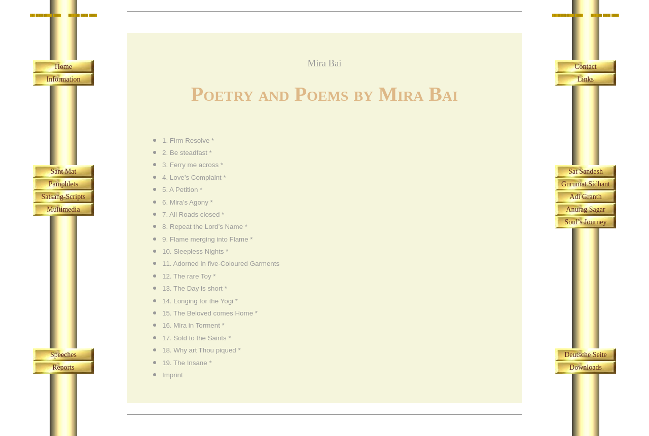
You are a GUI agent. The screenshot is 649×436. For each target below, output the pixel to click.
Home (63, 66)
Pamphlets (63, 184)
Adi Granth (585, 197)
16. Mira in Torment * (193, 325)
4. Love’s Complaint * (194, 177)
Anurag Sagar (585, 209)
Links (586, 79)
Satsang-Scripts (63, 197)
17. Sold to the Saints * (196, 338)
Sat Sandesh (585, 171)
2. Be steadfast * (187, 152)
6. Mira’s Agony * (187, 202)
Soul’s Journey (586, 222)
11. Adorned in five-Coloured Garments (220, 263)
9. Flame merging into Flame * (207, 239)
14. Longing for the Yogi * (200, 301)
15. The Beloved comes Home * (210, 313)
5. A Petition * (182, 189)
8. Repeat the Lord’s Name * (204, 226)
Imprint (172, 375)
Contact (585, 66)
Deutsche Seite (585, 355)
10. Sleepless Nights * (195, 251)
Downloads (585, 367)
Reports (63, 367)
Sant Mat (64, 171)
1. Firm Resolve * (188, 140)
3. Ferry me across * (192, 165)
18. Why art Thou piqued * (201, 350)
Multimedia (63, 209)
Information (64, 79)
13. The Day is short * (194, 288)
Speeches (63, 355)
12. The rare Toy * (188, 276)
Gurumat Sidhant (585, 184)
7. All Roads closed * (193, 214)
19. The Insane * (187, 363)
